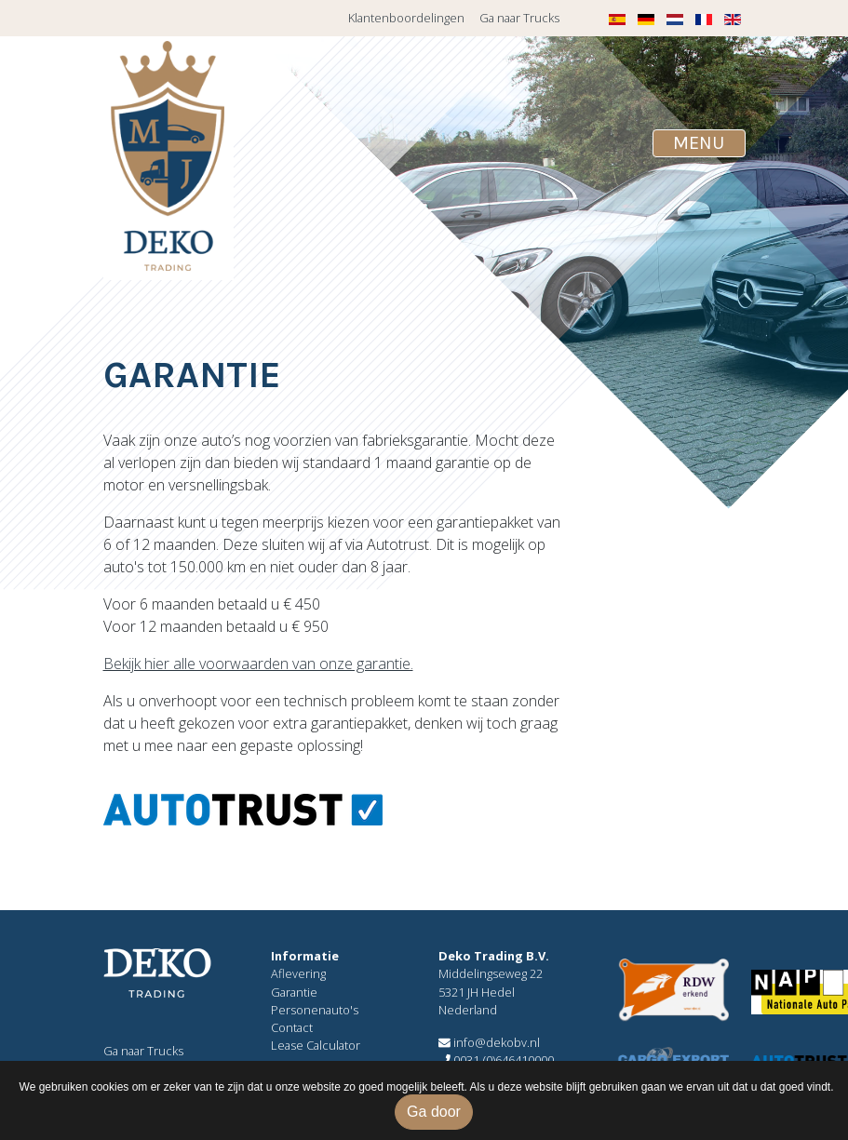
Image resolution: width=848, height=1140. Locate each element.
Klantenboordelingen (406, 17)
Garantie (294, 992)
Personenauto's (314, 1009)
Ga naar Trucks (519, 17)
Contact (292, 1027)
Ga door (434, 1112)
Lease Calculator (315, 1045)
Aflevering (298, 973)
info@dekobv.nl (489, 1042)
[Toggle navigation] (699, 143)
